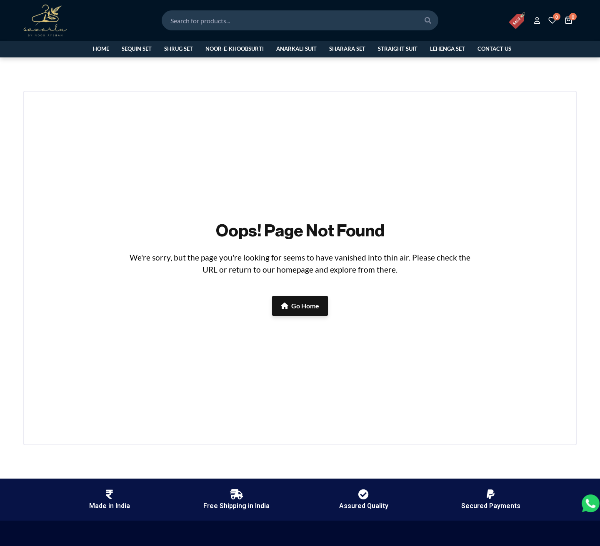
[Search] (428, 20)
